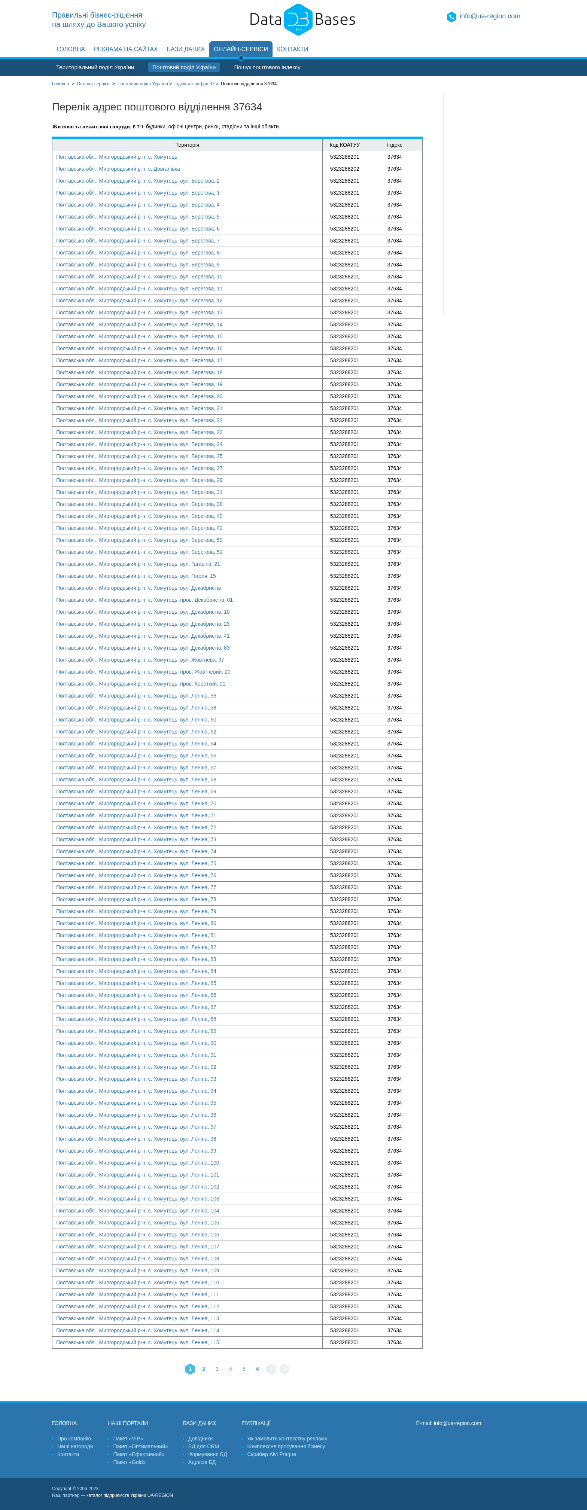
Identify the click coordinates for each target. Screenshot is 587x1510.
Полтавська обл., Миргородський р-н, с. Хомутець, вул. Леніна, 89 (136, 1031)
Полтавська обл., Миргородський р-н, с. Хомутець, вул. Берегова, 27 (139, 468)
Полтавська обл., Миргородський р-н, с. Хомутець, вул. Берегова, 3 (138, 193)
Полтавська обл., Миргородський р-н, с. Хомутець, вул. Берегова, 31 (139, 492)
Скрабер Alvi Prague (271, 1454)
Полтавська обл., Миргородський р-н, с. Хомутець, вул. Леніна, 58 (136, 708)
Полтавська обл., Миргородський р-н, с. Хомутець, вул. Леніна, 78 (136, 899)
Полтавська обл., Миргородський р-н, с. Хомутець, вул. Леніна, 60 (136, 720)
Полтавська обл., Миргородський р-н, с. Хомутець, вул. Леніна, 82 (136, 947)
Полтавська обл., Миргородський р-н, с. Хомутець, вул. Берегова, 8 (138, 253)
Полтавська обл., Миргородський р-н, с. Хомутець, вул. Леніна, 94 (136, 1091)
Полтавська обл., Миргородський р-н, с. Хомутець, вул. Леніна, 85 (136, 983)
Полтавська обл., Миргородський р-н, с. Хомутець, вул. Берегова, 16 (139, 348)
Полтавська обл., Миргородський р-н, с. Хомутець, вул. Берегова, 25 (139, 456)
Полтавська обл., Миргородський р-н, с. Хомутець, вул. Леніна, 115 (137, 1342)
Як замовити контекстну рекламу (287, 1439)
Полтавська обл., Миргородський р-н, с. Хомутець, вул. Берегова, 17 (139, 360)
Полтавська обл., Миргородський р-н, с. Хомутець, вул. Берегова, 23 (139, 432)
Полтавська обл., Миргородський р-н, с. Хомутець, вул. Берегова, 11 (139, 289)
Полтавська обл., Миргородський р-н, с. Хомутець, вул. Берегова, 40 (139, 516)
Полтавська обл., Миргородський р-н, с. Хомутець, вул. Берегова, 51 (139, 552)
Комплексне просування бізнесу (286, 1446)
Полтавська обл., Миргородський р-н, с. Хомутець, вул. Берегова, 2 (138, 181)
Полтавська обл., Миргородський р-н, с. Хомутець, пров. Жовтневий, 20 (143, 672)
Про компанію (74, 1439)
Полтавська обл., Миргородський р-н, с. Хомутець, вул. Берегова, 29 (139, 480)
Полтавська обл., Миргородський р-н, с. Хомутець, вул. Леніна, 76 (136, 875)
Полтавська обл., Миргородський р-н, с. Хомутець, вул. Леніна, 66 (136, 756)
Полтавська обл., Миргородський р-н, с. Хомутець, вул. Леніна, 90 (136, 1043)
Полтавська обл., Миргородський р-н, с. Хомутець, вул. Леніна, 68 (136, 780)
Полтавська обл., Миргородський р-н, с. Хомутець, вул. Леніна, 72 (136, 827)
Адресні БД (202, 1462)
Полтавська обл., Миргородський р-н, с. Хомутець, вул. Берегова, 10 (139, 277)
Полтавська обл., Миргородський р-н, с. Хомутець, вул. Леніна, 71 (136, 815)
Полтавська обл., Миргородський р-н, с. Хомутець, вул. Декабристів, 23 (143, 624)
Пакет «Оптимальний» (140, 1446)
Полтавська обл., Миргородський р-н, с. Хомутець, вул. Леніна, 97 (136, 1127)
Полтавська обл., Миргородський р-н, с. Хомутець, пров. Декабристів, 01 (144, 600)
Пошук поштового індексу (267, 67)
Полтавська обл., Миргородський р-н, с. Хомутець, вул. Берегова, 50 (139, 540)
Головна (71, 49)
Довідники (200, 1439)
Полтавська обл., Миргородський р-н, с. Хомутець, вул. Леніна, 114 (137, 1330)
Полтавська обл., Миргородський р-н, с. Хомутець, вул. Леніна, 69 (136, 791)
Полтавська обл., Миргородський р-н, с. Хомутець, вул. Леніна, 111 (137, 1294)
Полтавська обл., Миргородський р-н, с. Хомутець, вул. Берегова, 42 (139, 528)
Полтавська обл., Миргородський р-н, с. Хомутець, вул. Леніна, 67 (136, 768)
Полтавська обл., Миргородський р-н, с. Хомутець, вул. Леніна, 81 (136, 935)
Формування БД (207, 1454)
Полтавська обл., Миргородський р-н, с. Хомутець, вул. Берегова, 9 (138, 265)
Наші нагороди (75, 1446)
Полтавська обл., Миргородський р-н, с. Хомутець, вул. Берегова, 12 (139, 300)
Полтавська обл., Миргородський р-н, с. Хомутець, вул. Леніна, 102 (137, 1187)
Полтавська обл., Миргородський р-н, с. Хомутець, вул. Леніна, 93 (136, 1079)
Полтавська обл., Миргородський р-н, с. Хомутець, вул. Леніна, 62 (136, 732)
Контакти (292, 49)
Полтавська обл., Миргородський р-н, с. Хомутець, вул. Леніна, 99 (136, 1151)
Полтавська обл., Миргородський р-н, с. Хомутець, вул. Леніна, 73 (136, 839)
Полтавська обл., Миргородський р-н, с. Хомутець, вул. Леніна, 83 (136, 959)
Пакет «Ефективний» (138, 1454)
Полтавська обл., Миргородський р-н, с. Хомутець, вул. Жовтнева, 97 (140, 660)
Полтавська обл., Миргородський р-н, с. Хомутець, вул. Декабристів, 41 (143, 636)
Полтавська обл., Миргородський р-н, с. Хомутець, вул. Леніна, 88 (136, 1019)
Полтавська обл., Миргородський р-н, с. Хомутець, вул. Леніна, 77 (136, 887)
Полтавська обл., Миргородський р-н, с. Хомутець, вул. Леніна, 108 (137, 1259)
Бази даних (186, 49)
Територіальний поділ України (95, 67)
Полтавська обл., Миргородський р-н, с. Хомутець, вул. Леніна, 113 (137, 1318)
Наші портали (128, 1423)
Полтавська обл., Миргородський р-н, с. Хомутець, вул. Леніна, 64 (136, 744)
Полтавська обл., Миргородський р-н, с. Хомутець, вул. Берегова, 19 (139, 384)
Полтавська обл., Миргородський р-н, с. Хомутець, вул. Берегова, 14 (139, 324)
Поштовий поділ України (184, 67)
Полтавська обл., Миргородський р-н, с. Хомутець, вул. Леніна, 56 (136, 696)
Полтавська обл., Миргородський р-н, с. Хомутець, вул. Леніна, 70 (136, 803)
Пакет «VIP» (128, 1439)
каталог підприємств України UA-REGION (129, 1495)
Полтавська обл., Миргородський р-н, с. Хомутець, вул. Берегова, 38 (139, 504)
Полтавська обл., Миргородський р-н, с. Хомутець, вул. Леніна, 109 (137, 1270)
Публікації (256, 1423)
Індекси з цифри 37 (194, 83)
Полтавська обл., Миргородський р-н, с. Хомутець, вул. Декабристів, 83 (143, 648)
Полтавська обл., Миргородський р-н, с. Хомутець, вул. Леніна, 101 (137, 1175)
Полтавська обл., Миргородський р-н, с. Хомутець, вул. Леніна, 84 (136, 971)
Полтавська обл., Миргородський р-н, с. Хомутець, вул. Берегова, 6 (138, 229)
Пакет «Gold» (129, 1462)
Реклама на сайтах (126, 49)
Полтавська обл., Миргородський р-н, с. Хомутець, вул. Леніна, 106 (137, 1235)
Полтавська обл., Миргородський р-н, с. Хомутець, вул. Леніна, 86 (136, 995)
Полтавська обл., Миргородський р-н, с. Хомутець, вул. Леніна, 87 (136, 1007)
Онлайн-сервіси (241, 49)
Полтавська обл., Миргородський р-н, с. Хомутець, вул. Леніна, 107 (137, 1247)
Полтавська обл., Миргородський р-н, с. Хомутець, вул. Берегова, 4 (138, 205)
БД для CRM (203, 1446)
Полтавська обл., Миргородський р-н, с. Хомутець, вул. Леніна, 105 (137, 1223)
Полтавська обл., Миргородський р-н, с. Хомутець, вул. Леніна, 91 (136, 1055)
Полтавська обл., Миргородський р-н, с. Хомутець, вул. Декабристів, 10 (143, 612)
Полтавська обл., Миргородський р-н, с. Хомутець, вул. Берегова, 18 (139, 372)
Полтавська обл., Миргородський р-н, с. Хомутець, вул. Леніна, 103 (137, 1199)
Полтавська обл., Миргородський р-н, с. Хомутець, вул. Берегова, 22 (139, 420)
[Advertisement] (489, 204)
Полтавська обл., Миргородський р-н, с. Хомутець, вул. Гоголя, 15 (136, 576)
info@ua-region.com (490, 16)
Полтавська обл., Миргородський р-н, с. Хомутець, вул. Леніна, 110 (137, 1282)
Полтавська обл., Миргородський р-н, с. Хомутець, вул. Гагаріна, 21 (138, 564)
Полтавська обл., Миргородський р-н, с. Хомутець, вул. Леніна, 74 (136, 851)
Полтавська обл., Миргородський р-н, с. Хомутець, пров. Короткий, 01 (140, 684)
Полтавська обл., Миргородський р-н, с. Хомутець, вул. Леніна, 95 (136, 1103)
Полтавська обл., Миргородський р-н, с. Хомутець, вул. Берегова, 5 (138, 217)
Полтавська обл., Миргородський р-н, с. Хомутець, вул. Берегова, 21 (139, 408)
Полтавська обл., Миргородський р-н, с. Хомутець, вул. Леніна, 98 (136, 1139)
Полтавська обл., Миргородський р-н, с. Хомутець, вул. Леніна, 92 (136, 1067)
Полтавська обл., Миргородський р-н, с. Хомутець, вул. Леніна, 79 (136, 911)
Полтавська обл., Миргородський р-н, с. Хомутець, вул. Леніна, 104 (137, 1211)
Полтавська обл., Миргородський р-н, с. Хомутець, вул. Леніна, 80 (136, 923)
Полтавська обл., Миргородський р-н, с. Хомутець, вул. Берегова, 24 (139, 444)
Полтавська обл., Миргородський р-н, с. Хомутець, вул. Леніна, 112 (137, 1306)
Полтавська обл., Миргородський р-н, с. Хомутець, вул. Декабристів (138, 588)
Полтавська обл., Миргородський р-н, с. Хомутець (116, 157)
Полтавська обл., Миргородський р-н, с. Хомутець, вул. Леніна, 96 (136, 1115)
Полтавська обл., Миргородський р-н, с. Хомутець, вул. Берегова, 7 (138, 241)
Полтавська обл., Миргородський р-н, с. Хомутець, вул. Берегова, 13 (139, 312)
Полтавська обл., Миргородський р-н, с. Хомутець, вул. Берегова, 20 (139, 396)
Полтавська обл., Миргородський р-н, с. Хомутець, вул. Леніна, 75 (136, 863)
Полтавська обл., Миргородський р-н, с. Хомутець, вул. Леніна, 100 (137, 1163)
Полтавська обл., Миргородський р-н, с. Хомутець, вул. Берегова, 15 (139, 336)
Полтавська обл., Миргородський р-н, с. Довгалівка (118, 169)
